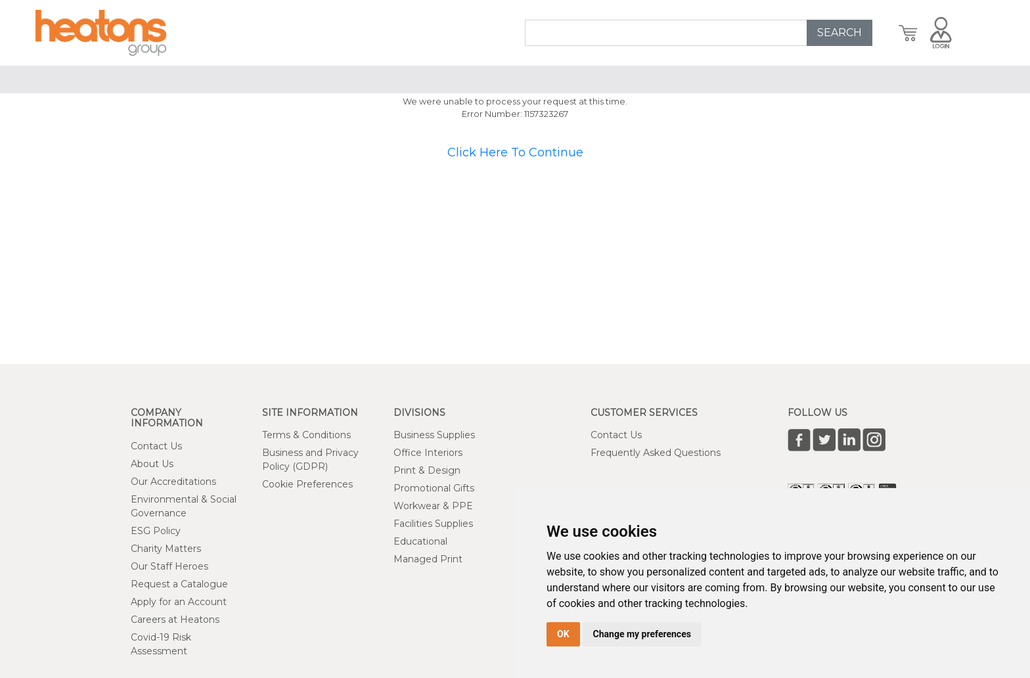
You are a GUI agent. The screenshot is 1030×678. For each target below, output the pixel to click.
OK (563, 634)
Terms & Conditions (306, 435)
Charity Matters (166, 548)
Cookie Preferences (307, 484)
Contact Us (156, 446)
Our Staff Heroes (169, 566)
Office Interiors (427, 453)
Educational (420, 541)
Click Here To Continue (515, 152)
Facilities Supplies (433, 524)
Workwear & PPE (433, 506)
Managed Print (427, 559)
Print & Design (426, 470)
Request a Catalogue (179, 584)
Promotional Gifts (433, 488)
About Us (152, 464)
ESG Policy (156, 531)
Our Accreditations (173, 481)
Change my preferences (642, 634)
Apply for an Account (179, 602)
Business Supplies (434, 435)
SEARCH (839, 32)
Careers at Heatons (175, 619)
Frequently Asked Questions (656, 453)
